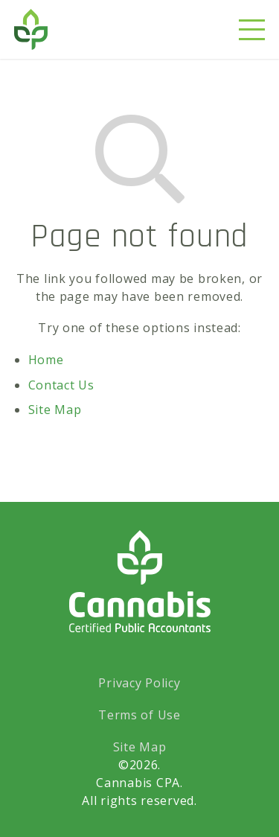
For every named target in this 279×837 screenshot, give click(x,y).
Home (46, 359)
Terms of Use (139, 715)
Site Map (55, 409)
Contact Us (61, 385)
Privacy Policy (139, 683)
